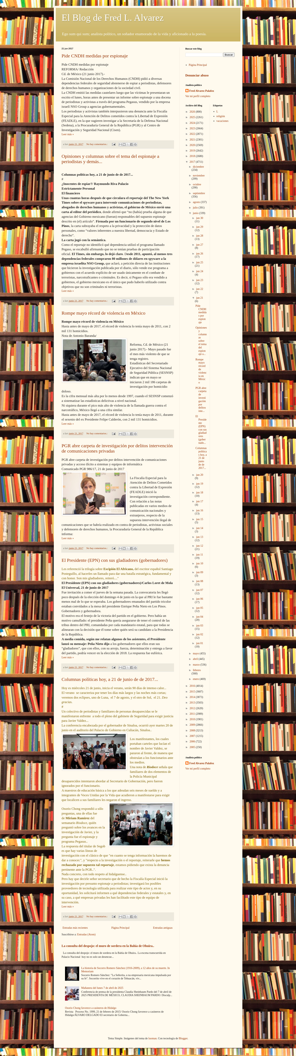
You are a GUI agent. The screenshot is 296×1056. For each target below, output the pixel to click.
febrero (197, 670)
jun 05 (199, 607)
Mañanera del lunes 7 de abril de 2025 (102, 987)
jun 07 (199, 590)
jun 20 (199, 474)
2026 (193, 111)
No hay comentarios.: (97, 144)
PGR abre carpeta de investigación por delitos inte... (200, 400)
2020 (193, 145)
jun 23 (199, 280)
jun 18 (199, 492)
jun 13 (199, 536)
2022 (193, 133)
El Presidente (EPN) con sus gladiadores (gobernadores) (115, 560)
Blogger (183, 1038)
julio (196, 207)
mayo (196, 653)
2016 (193, 685)
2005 (193, 747)
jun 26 (199, 253)
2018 (193, 156)
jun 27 (199, 244)
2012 (193, 708)
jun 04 (199, 616)
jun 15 (199, 519)
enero (196, 679)
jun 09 (199, 572)
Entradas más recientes (75, 927)
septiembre (199, 193)
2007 (193, 736)
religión (220, 116)
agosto (197, 202)
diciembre (198, 166)
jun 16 (199, 510)
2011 (193, 713)
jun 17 (199, 501)
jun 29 (199, 226)
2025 (193, 117)
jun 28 (199, 235)
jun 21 (199, 297)
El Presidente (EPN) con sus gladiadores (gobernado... (201, 429)
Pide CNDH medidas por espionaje (95, 55)
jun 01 (199, 643)
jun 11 (199, 554)
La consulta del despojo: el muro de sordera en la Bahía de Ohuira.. (108, 946)
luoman (152, 1038)
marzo (196, 664)
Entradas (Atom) (86, 934)
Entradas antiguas (162, 927)
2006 (193, 741)
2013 (193, 702)
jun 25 (199, 262)
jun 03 (199, 625)
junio (196, 213)
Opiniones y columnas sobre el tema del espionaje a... (201, 340)
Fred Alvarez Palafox (201, 90)
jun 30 (199, 218)
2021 (193, 139)
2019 (193, 150)
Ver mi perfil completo (197, 96)
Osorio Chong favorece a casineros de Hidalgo (90, 1007)
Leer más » (68, 134)
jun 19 (199, 483)
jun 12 (199, 545)
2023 (193, 128)
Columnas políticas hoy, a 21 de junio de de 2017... (110, 679)
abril (196, 658)
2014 (193, 697)
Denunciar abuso (197, 75)
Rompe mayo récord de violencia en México (104, 313)
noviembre (199, 175)
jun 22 (199, 288)
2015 (193, 691)
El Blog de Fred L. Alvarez (113, 17)
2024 (193, 122)
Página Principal (120, 927)
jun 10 (199, 563)
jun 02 (199, 634)
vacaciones (222, 120)
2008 (193, 730)
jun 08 (199, 581)
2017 (193, 161)
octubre (197, 184)
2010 (193, 719)
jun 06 (199, 598)
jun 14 (199, 528)
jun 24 (199, 271)
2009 (193, 724)
